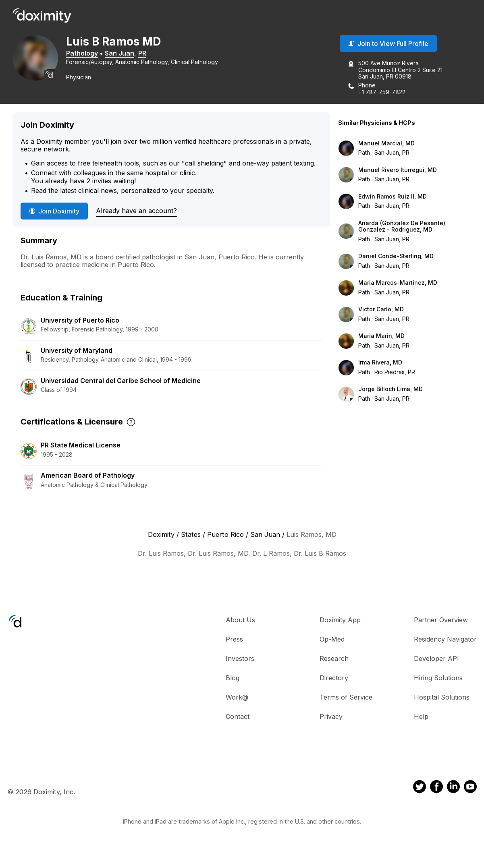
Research (334, 658)
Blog (232, 678)
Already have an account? (136, 211)
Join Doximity (54, 211)
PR (145, 54)
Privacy (331, 716)
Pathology (85, 54)
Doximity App (340, 620)
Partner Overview (441, 620)
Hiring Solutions (438, 678)
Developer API (436, 658)
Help (421, 716)
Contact (237, 716)
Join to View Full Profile (388, 44)
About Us (240, 620)
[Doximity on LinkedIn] (453, 788)
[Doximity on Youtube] (470, 788)
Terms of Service (346, 697)
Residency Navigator (445, 639)
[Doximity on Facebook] (436, 788)
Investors (240, 658)
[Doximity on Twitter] (419, 788)
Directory (334, 678)
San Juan (122, 54)
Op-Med (332, 639)
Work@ (237, 697)
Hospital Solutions (441, 697)
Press (234, 639)
